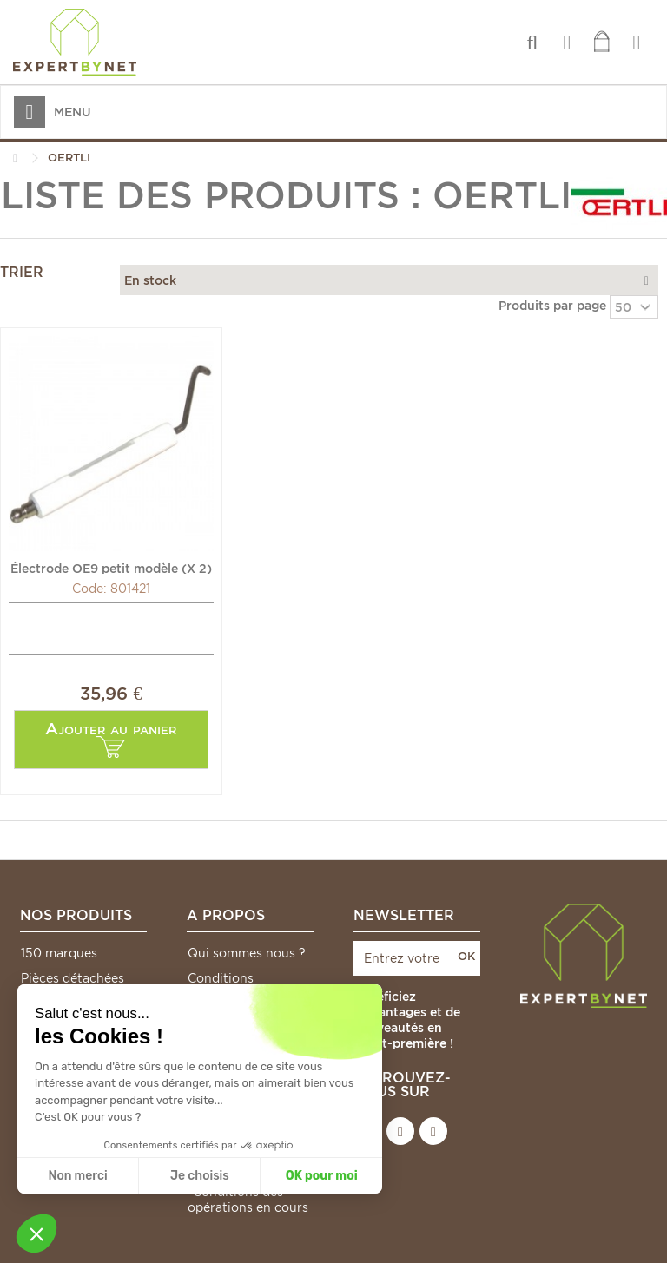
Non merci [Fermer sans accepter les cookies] (77, 1175)
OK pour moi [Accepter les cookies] (322, 1175)
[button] (36, 1233)
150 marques (59, 953)
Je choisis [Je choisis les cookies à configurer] (199, 1175)
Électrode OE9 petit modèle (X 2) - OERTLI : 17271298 (111, 568)
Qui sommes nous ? (247, 953)
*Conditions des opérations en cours (248, 1199)
